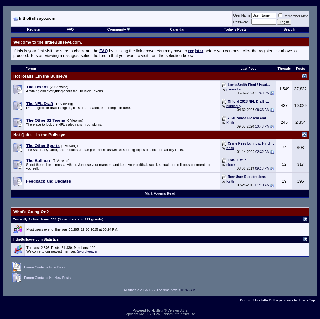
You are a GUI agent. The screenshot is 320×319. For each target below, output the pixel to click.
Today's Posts (235, 29)
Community (119, 29)
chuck (230, 164)
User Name (242, 15)
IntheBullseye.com (276, 300)
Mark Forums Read (160, 193)
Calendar (177, 29)
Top (312, 300)
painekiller (234, 89)
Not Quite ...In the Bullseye (39, 134)
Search (289, 29)
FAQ (70, 29)
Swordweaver (87, 251)
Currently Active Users (31, 219)
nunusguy (233, 106)
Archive (300, 300)
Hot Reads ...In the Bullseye (40, 76)
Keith (230, 122)
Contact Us (249, 300)
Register (34, 29)
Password (240, 22)
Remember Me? (293, 16)
